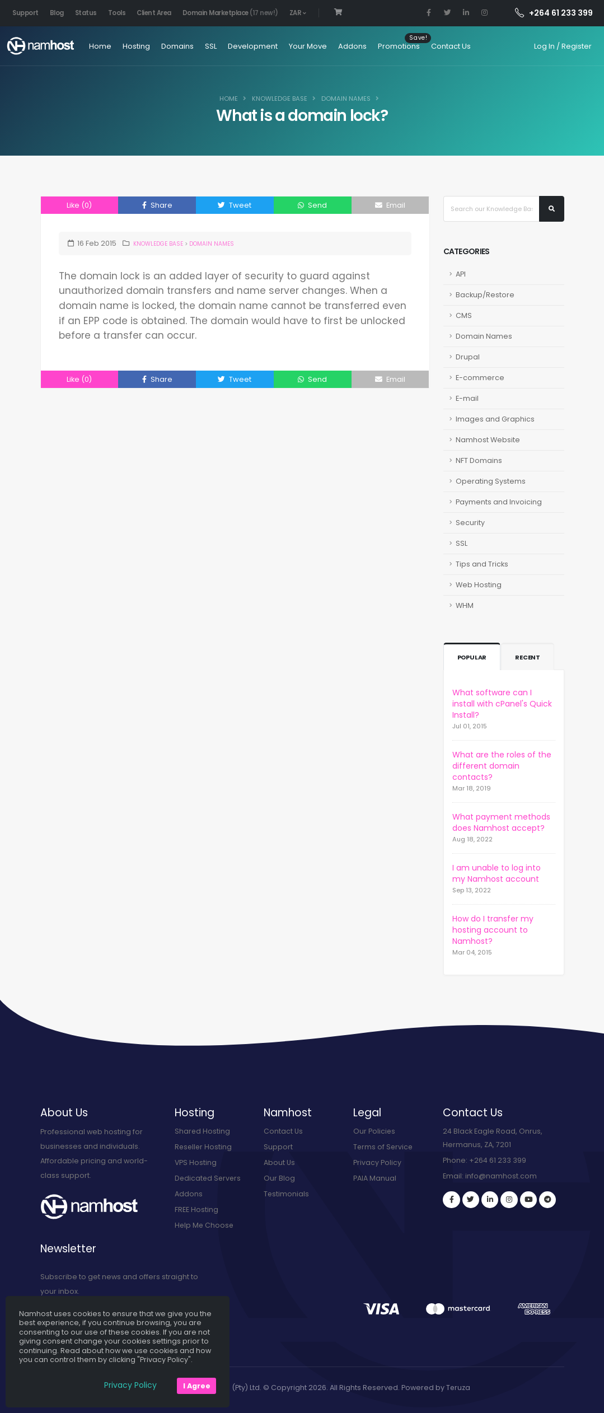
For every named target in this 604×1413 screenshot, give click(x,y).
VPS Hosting (196, 1162)
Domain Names (346, 98)
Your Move (304, 46)
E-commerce (480, 377)
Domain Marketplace (230, 12)
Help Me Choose (205, 1225)
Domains (173, 46)
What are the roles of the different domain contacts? (501, 766)
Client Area (154, 12)
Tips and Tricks (482, 564)
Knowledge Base (279, 98)
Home (96, 46)
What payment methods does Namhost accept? (501, 822)
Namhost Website (488, 440)
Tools (117, 12)
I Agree (196, 1386)
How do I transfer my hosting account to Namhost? (492, 930)
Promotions (395, 46)
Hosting (132, 46)
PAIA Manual (374, 1178)
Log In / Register (563, 46)
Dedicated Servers (209, 1178)
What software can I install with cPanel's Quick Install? (502, 703)
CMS (464, 315)
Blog (57, 12)
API (461, 274)
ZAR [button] (297, 12)
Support (25, 12)
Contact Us (447, 46)
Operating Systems (491, 481)
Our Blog (279, 1178)
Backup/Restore (485, 295)
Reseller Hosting (204, 1147)
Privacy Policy (377, 1162)
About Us (279, 1162)
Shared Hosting (203, 1131)
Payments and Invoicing (499, 502)
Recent (529, 657)
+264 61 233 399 (554, 12)
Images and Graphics (495, 419)
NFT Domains (479, 460)
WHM (465, 605)
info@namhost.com (501, 1176)
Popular (473, 657)
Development (249, 46)
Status (86, 12)
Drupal (468, 357)
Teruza (458, 1387)
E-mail (467, 398)
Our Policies (374, 1131)
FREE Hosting (196, 1209)
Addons (348, 46)
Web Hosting (479, 584)
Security (470, 522)
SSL (207, 46)
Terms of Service (383, 1147)
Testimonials (287, 1194)
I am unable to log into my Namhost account (496, 873)
